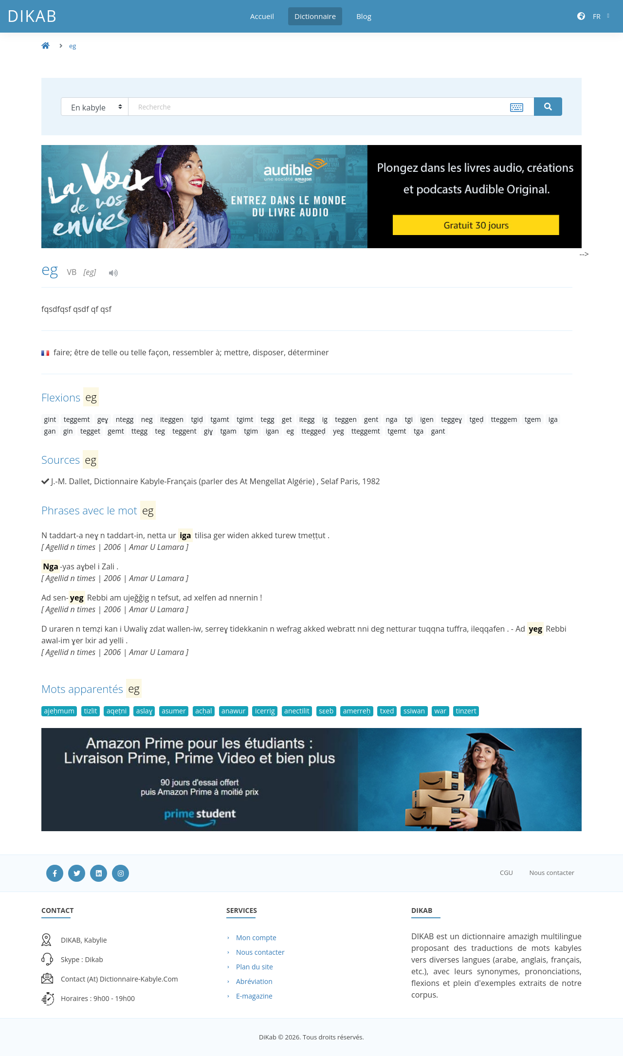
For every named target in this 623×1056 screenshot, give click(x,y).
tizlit (90, 710)
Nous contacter (551, 872)
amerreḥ (357, 710)
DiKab (32, 15)
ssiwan (414, 710)
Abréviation (254, 981)
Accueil (262, 16)
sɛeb (326, 710)
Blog (363, 16)
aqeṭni (117, 710)
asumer (174, 710)
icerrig (265, 710)
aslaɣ (144, 710)
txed (387, 710)
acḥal (203, 710)
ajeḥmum (59, 710)
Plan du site (254, 966)
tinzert (466, 710)
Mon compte (256, 937)
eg (72, 45)
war (440, 710)
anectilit (297, 710)
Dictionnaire (315, 16)
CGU (506, 872)
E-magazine (254, 996)
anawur (233, 710)
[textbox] (331, 106)
